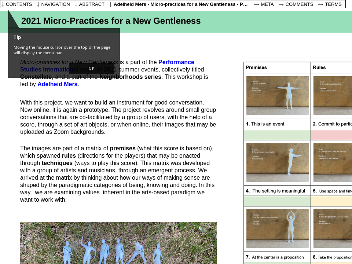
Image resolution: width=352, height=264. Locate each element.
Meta (267, 4)
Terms (333, 4)
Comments (300, 4)
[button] (91, 68)
